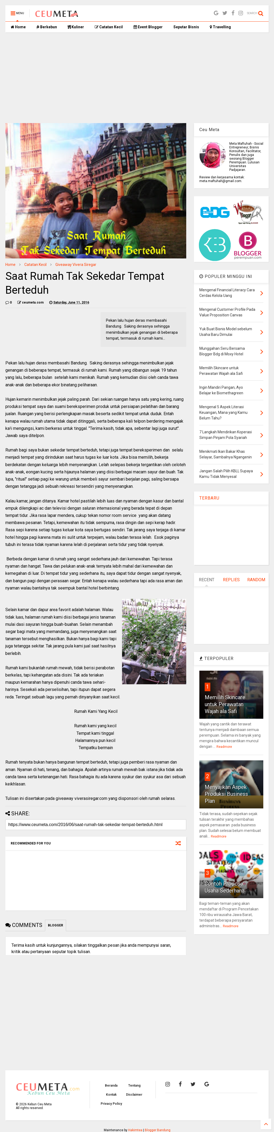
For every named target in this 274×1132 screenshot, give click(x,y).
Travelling (220, 27)
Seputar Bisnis (186, 27)
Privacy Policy (111, 1104)
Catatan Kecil (109, 27)
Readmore (224, 747)
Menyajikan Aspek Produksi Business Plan (226, 794)
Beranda (111, 1085)
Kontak (111, 1094)
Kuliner (76, 27)
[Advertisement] (137, 77)
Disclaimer (134, 1094)
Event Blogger (148, 27)
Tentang (134, 1085)
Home (18, 27)
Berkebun (46, 27)
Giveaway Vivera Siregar (75, 264)
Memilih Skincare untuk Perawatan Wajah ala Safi (225, 704)
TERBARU (209, 498)
